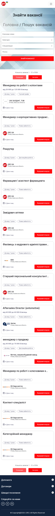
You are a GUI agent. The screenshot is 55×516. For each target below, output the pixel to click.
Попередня (19, 77)
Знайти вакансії (27, 59)
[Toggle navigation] (51, 4)
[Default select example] (27, 40)
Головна (11, 24)
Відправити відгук (43, 107)
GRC (27, 513)
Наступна (35, 77)
